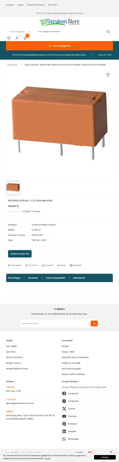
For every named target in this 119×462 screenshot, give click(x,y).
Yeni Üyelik (11, 346)
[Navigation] (59, 46)
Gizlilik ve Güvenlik (71, 363)
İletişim (65, 346)
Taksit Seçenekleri (56, 278)
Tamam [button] (104, 457)
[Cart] (26, 38)
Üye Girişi (10, 352)
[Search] (59, 31)
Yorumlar (33, 278)
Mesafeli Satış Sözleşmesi (75, 357)
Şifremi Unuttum (14, 357)
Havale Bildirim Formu (17, 369)
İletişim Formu (13, 363)
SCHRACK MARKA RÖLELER (45, 225)
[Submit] (94, 324)
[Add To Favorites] (108, 75)
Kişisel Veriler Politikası (73, 374)
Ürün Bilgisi (14, 278)
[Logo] (59, 23)
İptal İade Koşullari (71, 369)
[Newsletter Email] (59, 324)
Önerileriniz (79, 278)
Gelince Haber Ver (21, 254)
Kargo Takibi (68, 352)
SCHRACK (36, 230)
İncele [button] (47, 458)
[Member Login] (18, 38)
